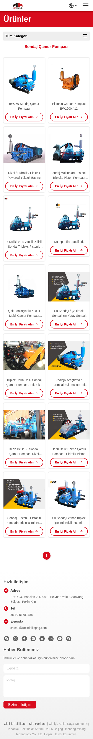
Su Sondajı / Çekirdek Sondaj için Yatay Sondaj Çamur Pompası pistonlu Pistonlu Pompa (69, 313)
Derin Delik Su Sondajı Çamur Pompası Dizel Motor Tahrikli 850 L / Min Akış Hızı (24, 451)
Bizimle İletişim (19, 705)
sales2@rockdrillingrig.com (28, 628)
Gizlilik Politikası (15, 723)
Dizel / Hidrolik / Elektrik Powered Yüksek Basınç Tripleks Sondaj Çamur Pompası (24, 175)
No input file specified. (69, 241)
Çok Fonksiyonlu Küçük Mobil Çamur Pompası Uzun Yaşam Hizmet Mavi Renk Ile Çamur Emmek (24, 313)
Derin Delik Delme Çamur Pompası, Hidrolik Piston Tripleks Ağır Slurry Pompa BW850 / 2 (69, 451)
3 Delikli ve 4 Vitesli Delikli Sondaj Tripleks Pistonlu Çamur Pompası (24, 244)
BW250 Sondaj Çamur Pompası (24, 106)
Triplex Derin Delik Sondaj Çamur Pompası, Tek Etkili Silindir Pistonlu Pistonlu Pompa (24, 382)
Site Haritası (37, 723)
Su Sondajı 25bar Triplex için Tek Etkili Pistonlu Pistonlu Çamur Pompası (69, 520)
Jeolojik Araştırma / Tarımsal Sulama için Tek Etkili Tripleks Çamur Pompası (69, 382)
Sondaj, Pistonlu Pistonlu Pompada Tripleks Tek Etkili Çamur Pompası (24, 520)
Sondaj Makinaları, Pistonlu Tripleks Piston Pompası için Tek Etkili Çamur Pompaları (69, 175)
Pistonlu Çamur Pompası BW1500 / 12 (69, 106)
